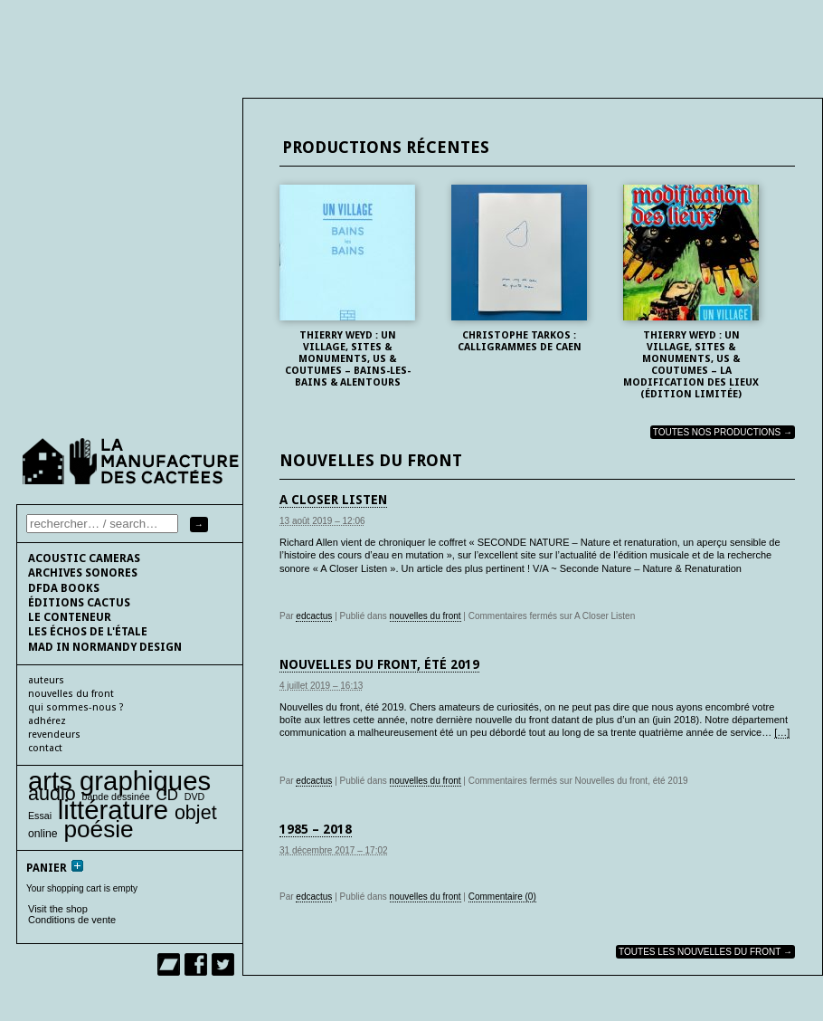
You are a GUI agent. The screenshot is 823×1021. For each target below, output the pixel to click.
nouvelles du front (425, 616)
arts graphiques (119, 781)
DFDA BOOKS (63, 588)
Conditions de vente (72, 919)
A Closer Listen (333, 499)
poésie (98, 829)
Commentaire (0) (502, 897)
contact (45, 748)
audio (52, 793)
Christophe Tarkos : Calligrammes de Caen (520, 341)
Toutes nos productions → (722, 432)
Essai (40, 815)
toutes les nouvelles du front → (705, 952)
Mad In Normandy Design (105, 647)
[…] (782, 732)
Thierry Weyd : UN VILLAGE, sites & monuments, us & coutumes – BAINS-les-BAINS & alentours (348, 358)
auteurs (46, 680)
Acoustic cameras (84, 558)
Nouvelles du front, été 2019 (379, 664)
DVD (194, 796)
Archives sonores (82, 573)
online (43, 833)
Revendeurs (54, 734)
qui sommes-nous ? (76, 707)
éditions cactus (79, 602)
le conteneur (69, 617)
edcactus (314, 616)
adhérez (47, 721)
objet (196, 812)
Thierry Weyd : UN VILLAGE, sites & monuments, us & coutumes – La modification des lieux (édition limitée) (691, 364)
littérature (113, 810)
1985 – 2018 (315, 829)
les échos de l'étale (87, 631)
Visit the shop (58, 908)
